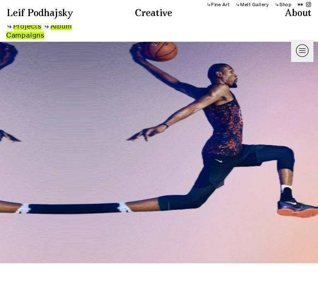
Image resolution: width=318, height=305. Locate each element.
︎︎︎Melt (243, 4)
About (298, 14)
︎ (302, 50)
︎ (300, 4)
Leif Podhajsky (40, 14)
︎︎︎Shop (283, 4)
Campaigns (25, 35)
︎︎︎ (24, 26)
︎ (309, 4)
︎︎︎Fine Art (218, 4)
